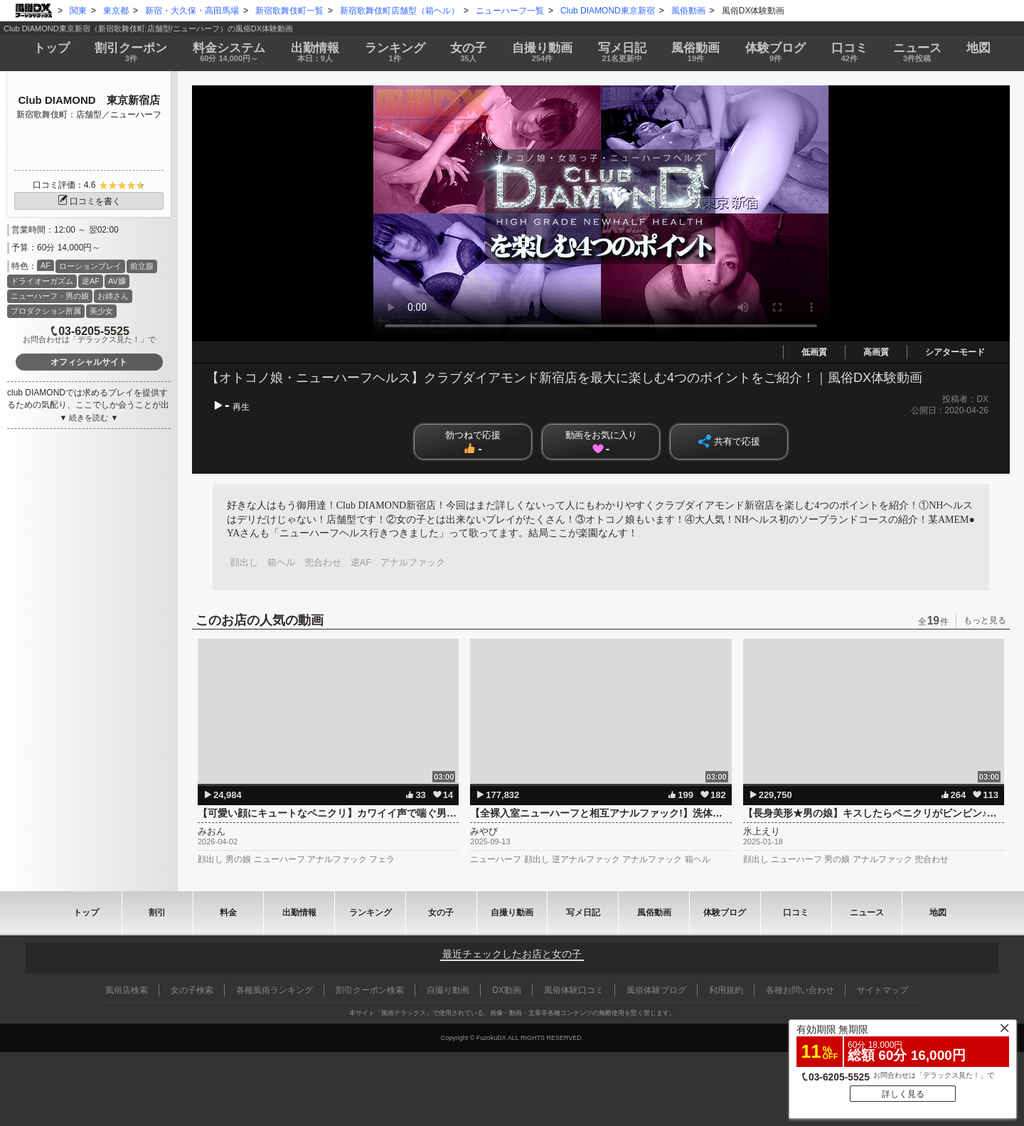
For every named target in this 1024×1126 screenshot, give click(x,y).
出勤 (315, 52)
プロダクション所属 (46, 311)
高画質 (876, 352)
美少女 (101, 311)
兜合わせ (322, 562)
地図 (978, 48)
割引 (131, 52)
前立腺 (142, 266)
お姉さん (113, 296)
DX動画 (506, 990)
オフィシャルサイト (88, 362)
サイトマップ (882, 990)
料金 (229, 52)
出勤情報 (299, 913)
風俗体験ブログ (656, 990)
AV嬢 (117, 281)
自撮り (542, 52)
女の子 (468, 52)
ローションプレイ (90, 266)
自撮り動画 (512, 913)
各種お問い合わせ (800, 990)
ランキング (395, 52)
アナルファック (412, 562)
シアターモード (955, 352)
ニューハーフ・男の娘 (50, 296)
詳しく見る (903, 1094)
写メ (622, 52)
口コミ (849, 52)
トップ (51, 48)
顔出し (244, 562)
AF (45, 265)
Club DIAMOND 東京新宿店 (88, 100)
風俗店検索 (126, 990)
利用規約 (726, 990)
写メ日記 (583, 913)
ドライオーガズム (42, 281)
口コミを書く (89, 201)
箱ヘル (281, 562)
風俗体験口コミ (574, 990)
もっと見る (985, 620)
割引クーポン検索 (370, 990)
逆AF (91, 281)
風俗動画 (696, 52)
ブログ (775, 52)
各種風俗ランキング (274, 990)
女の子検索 (192, 990)
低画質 (814, 352)
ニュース (917, 52)
